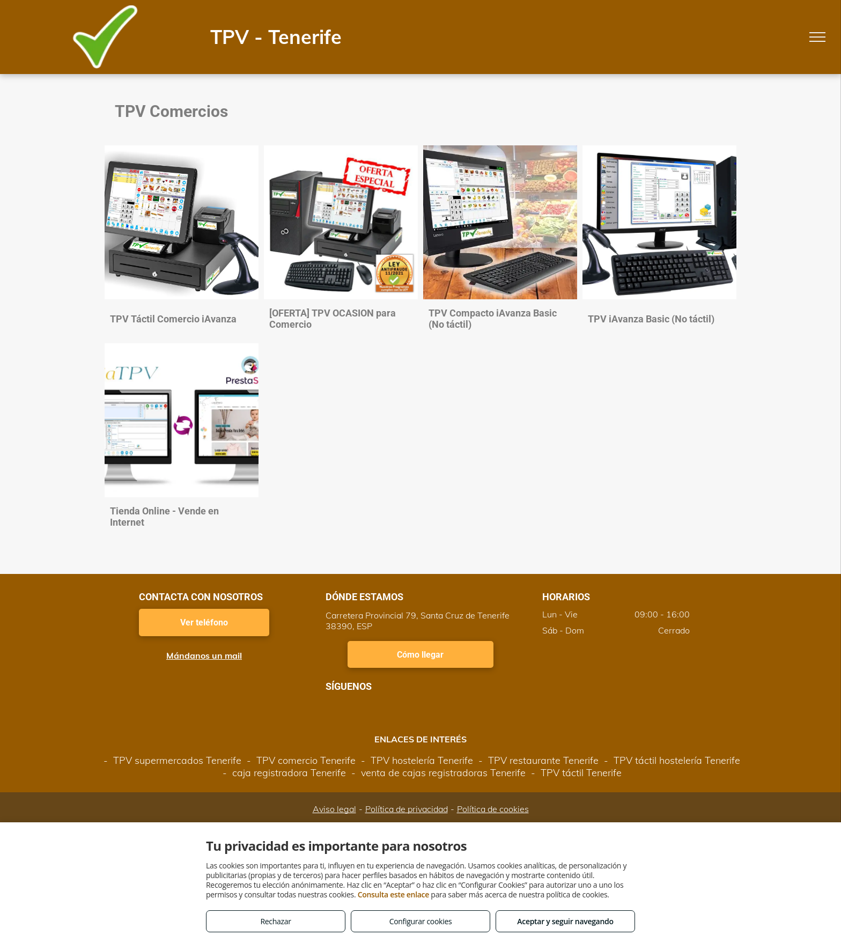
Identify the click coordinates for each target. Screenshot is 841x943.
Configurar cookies (420, 921)
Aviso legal (334, 809)
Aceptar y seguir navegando (565, 921)
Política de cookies (493, 809)
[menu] (817, 37)
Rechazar (275, 921)
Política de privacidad (406, 809)
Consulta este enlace (393, 894)
